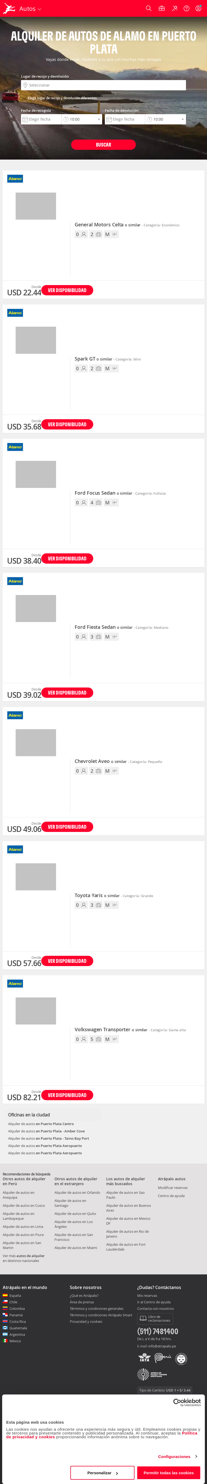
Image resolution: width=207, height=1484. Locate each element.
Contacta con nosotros (155, 1309)
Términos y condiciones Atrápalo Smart (101, 1315)
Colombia (17, 1308)
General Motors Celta (107, 224)
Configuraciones (174, 1456)
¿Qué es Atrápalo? (84, 1295)
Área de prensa (82, 1302)
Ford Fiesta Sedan (103, 627)
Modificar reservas (173, 1187)
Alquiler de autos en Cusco (24, 1205)
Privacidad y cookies (86, 1321)
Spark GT (93, 359)
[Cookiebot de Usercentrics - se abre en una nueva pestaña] (177, 1403)
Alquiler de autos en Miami (75, 1247)
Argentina (17, 1334)
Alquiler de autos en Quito (75, 1213)
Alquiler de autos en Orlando (77, 1192)
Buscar (103, 144)
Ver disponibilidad (67, 290)
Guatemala (18, 1328)
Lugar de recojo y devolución (45, 76)
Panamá (16, 1315)
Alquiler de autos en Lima (23, 1226)
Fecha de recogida (36, 110)
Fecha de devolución (122, 110)
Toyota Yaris (97, 895)
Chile (13, 1302)
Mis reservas (147, 1296)
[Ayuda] (186, 8)
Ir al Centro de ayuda (154, 1302)
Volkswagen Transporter (111, 1029)
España (15, 1295)
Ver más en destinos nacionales (24, 1258)
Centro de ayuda (171, 1195)
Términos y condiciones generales (96, 1308)
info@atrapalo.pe (162, 1346)
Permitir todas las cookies (169, 1472)
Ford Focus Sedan (103, 493)
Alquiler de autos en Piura (23, 1234)
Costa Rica (17, 1321)
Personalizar (102, 1472)
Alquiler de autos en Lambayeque (18, 1216)
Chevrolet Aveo (101, 761)
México (15, 1340)
